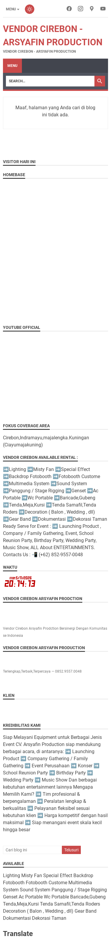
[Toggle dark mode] (29, 9)
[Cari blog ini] (32, 850)
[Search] (50, 81)
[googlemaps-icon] (92, 9)
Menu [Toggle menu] (11, 9)
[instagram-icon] (80, 9)
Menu (12, 66)
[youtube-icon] (103, 9)
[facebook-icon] (69, 9)
